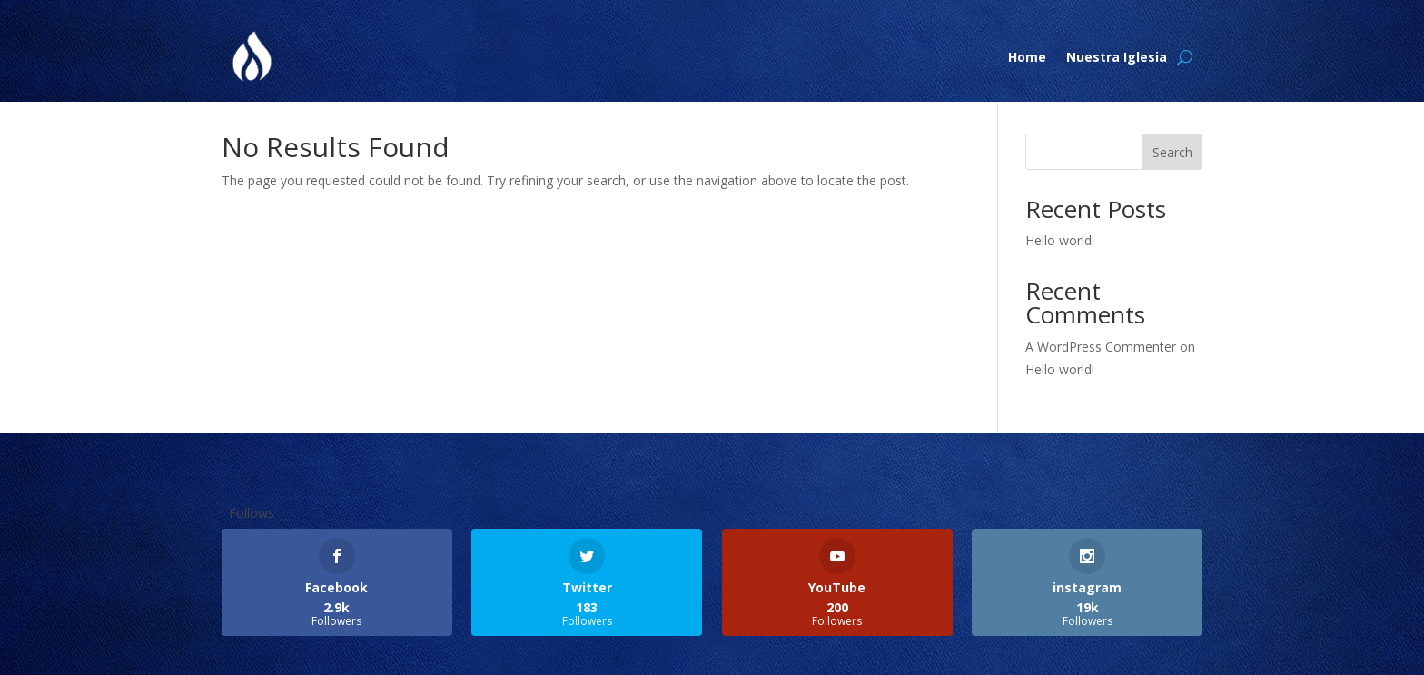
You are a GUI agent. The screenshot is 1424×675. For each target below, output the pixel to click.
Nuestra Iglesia (1116, 56)
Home (1027, 56)
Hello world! (1059, 240)
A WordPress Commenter (1100, 346)
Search (1172, 152)
